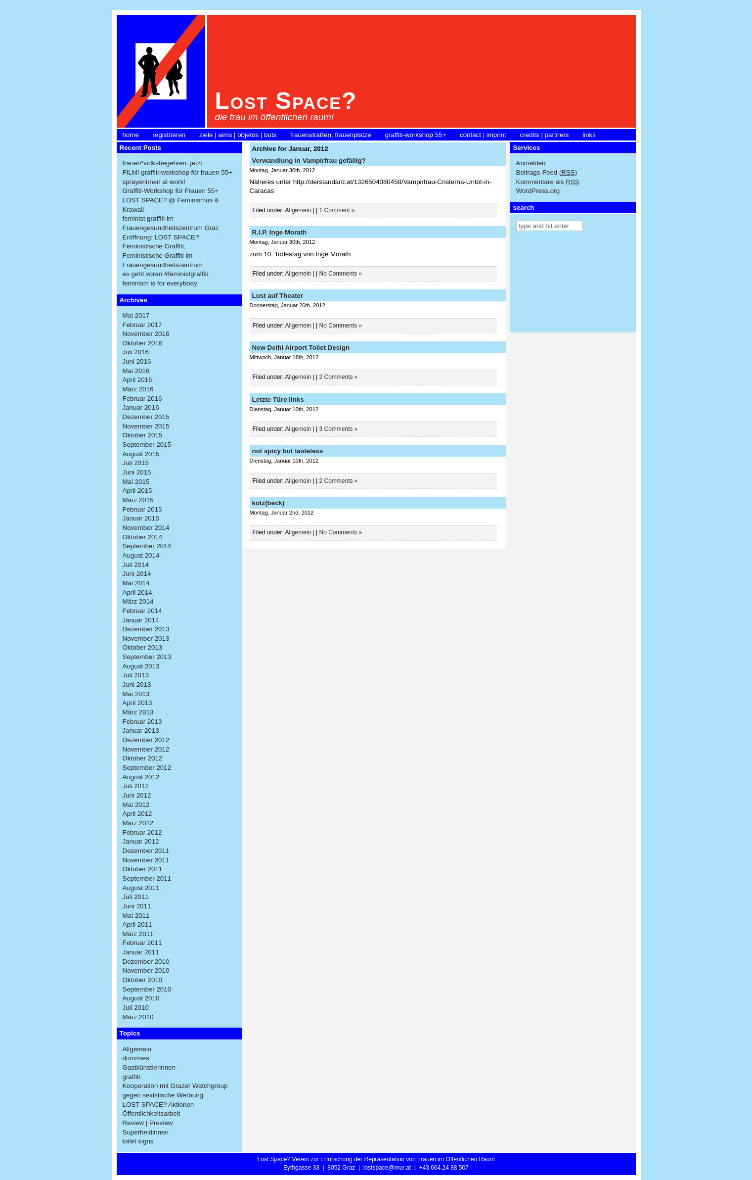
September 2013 (147, 657)
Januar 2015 (141, 518)
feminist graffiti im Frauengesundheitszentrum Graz (171, 223)
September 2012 (147, 767)
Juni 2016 (137, 361)
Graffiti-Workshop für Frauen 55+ (171, 190)
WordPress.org (538, 190)
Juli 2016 (136, 352)
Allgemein (137, 1049)
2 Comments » (338, 377)
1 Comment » (337, 210)
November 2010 (146, 970)
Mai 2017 (136, 315)
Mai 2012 (136, 804)
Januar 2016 (141, 407)
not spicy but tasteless (287, 451)
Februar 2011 (142, 942)
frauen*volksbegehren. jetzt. (163, 163)
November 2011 (146, 860)
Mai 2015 (136, 481)
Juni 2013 (137, 684)
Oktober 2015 (143, 435)
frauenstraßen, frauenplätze (330, 135)
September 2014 (147, 546)
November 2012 (146, 749)
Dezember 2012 (146, 740)
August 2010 (141, 998)
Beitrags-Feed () (546, 172)
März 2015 (138, 500)
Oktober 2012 (143, 758)
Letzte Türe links (278, 399)
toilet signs (138, 1141)
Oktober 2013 (143, 647)
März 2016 (138, 389)
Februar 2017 (142, 325)
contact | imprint (483, 135)
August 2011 (141, 888)
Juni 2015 (137, 472)
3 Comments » (338, 428)
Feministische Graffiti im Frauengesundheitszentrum (163, 260)
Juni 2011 (137, 906)
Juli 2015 (136, 463)
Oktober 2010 (143, 980)
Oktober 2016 (143, 343)
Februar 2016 (142, 398)
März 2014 (138, 601)
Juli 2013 (136, 675)
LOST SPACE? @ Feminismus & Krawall (171, 204)
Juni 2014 (137, 573)
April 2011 (137, 924)
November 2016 (146, 333)
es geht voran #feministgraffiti (166, 274)
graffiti (131, 1077)
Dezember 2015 (146, 417)
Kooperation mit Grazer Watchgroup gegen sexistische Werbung (175, 1090)
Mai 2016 (136, 371)
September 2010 (147, 989)
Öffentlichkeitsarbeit (151, 1113)
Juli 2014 (136, 564)
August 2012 (141, 777)
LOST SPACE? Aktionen (158, 1104)
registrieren (169, 135)
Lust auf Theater (278, 295)
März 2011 (138, 934)
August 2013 (141, 666)
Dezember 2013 (146, 629)
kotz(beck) (268, 503)
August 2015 (141, 454)
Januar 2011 (141, 952)
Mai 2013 (136, 694)
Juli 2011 (136, 896)
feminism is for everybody (160, 283)
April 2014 (137, 592)
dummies (136, 1058)
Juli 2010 (136, 1007)
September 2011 (147, 878)
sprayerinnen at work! (154, 182)
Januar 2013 (141, 730)
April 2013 (137, 703)
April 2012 (137, 813)
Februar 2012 (142, 832)
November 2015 (146, 426)
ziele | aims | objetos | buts (237, 135)
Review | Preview (148, 1123)
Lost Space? (286, 101)
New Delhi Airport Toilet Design (301, 347)
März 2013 (138, 712)
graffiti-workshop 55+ (415, 135)
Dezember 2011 (146, 850)
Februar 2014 (142, 610)
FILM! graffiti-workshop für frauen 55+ (177, 172)
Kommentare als (547, 182)
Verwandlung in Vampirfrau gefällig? (309, 160)
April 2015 (137, 490)
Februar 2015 (142, 509)
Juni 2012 (137, 795)
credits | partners (544, 135)
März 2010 (138, 1017)
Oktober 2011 (143, 869)
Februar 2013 (142, 721)
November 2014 (146, 527)
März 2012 (138, 823)
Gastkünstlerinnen (149, 1067)
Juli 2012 (136, 786)
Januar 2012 (141, 841)
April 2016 (137, 379)
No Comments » (340, 273)
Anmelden (531, 163)
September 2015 (147, 444)
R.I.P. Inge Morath (279, 232)
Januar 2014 (141, 620)
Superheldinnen (146, 1132)
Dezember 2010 (146, 961)
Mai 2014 (136, 583)
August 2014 (141, 555)
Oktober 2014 (143, 537)
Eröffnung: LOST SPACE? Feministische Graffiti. (161, 242)
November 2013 (146, 638)
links (589, 135)
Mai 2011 (136, 915)
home (131, 135)
